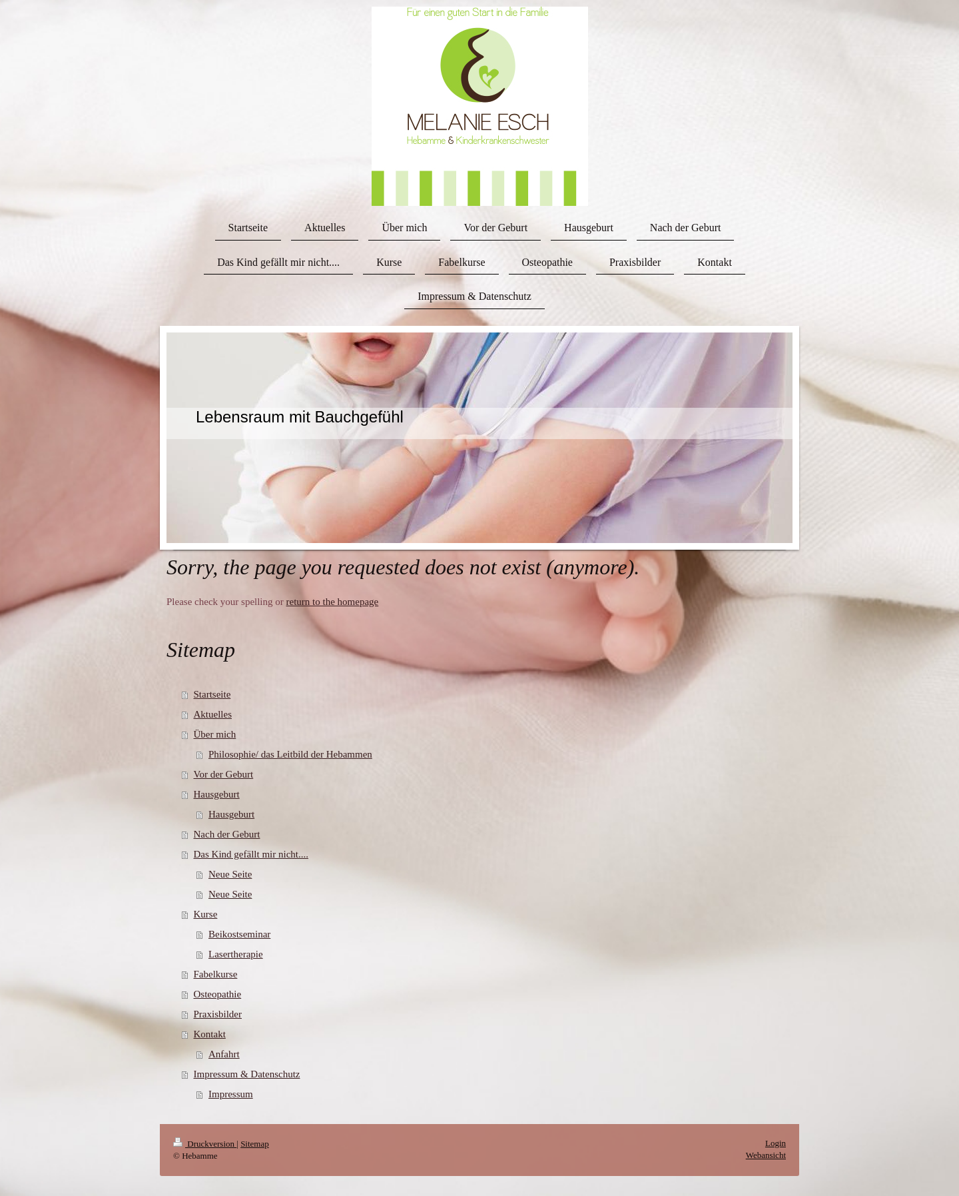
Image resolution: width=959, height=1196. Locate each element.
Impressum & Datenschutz (247, 1074)
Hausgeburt (217, 794)
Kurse (206, 914)
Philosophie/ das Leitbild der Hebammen (290, 754)
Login (775, 1143)
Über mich (215, 734)
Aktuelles (213, 714)
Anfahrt (224, 1054)
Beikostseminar (239, 934)
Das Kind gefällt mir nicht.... (251, 854)
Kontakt (210, 1034)
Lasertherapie (235, 954)
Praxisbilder (218, 1014)
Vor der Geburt (224, 774)
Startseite (212, 694)
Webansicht (766, 1155)
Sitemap (254, 1144)
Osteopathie (218, 994)
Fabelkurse (216, 974)
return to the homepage (332, 601)
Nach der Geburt (227, 834)
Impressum (230, 1094)
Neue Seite (230, 874)
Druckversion (204, 1144)
